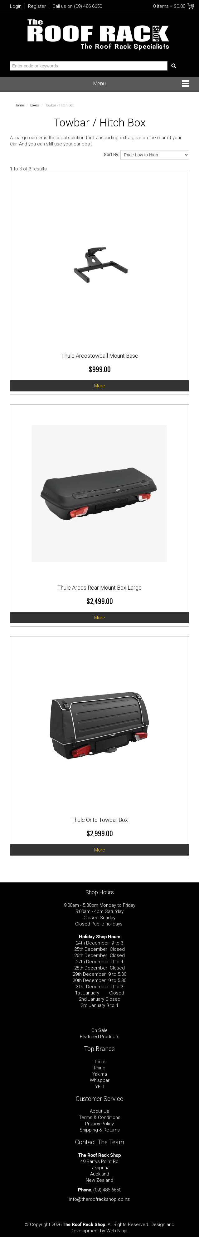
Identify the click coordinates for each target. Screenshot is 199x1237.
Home (19, 105)
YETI (99, 1086)
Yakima (99, 1074)
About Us (99, 1111)
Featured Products (99, 1036)
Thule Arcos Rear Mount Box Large (99, 587)
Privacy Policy (99, 1124)
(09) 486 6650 (107, 1190)
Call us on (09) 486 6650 (77, 6)
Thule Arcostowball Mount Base (99, 355)
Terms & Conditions (99, 1117)
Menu (99, 83)
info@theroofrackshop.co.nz (99, 1199)
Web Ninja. (117, 1231)
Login (16, 6)
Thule (99, 1061)
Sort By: (111, 154)
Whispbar (99, 1080)
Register (37, 6)
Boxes (34, 105)
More (99, 386)
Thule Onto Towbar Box (99, 820)
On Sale (99, 1030)
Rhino (99, 1068)
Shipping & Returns (100, 1130)
